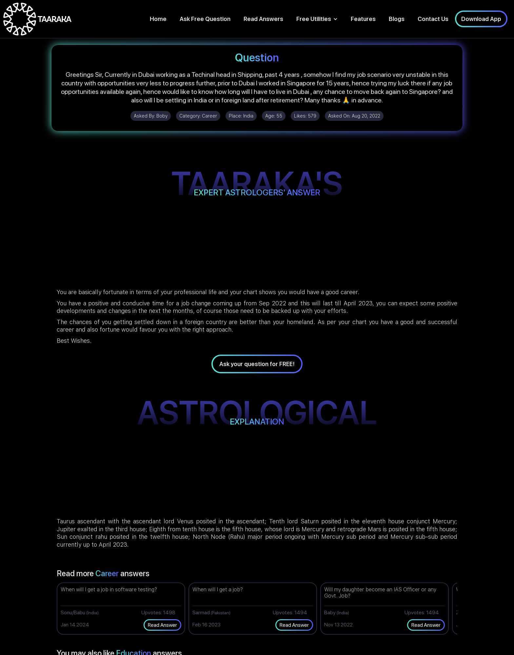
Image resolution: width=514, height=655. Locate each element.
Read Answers (263, 18)
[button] (317, 19)
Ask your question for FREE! (257, 363)
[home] (37, 19)
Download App (481, 18)
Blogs (397, 18)
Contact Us (433, 18)
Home (158, 18)
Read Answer (162, 625)
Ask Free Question (205, 18)
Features (363, 18)
